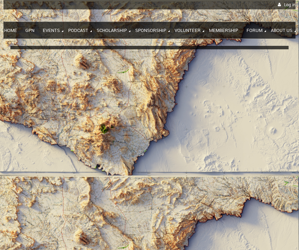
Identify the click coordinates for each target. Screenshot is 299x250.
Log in (290, 5)
